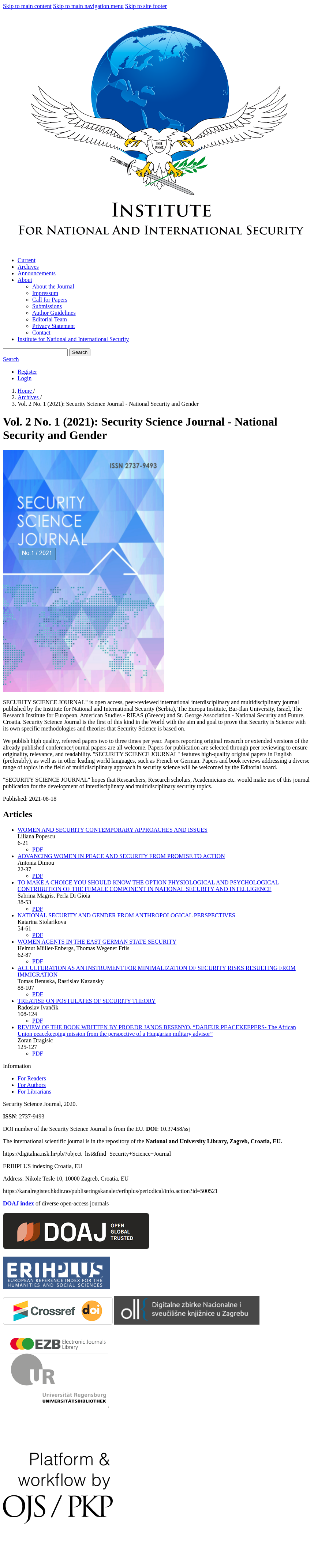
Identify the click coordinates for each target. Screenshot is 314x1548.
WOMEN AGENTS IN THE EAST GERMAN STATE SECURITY (97, 942)
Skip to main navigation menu (88, 6)
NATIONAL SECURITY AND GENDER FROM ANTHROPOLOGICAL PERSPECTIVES (126, 915)
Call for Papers (49, 300)
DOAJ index (18, 1203)
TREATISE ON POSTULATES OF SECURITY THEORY (87, 1001)
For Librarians (34, 1091)
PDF (37, 849)
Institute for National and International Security (73, 339)
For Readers (32, 1078)
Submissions (47, 306)
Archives (28, 267)
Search (79, 352)
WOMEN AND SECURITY (113, 830)
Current (26, 260)
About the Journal (53, 286)
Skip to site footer (146, 6)
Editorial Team (49, 319)
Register (27, 372)
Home (25, 391)
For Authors (32, 1085)
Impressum (45, 293)
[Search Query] (35, 352)
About (25, 280)
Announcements (37, 273)
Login (24, 378)
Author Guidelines (54, 313)
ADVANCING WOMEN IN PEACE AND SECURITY (121, 856)
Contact (41, 332)
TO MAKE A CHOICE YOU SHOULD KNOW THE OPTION (148, 885)
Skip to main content (27, 6)
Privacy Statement (53, 326)
